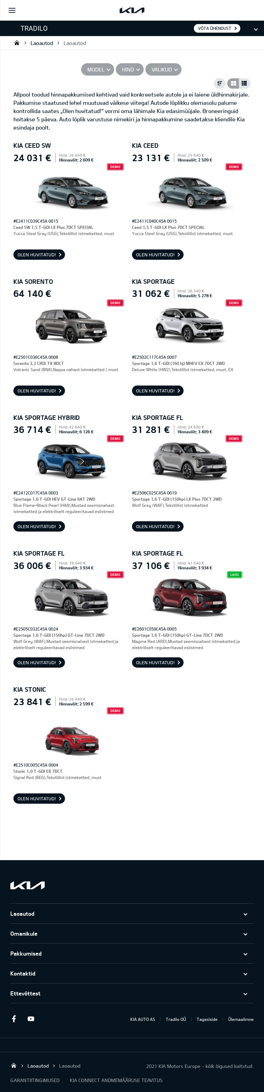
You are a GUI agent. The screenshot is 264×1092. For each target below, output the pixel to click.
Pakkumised (26, 953)
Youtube (31, 1018)
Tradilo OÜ (16, 42)
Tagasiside (207, 1019)
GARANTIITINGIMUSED (34, 1080)
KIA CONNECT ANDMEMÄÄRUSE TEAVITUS (116, 1080)
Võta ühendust (214, 28)
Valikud (162, 69)
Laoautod (42, 43)
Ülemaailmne (241, 1019)
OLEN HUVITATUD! (37, 254)
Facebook (13, 1018)
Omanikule (23, 933)
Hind (128, 69)
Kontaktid (22, 973)
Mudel (95, 69)
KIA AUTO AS (142, 1019)
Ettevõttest (25, 993)
